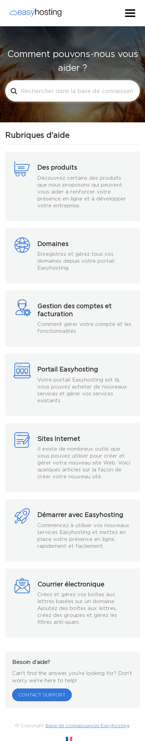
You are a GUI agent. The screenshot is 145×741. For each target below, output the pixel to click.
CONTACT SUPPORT (42, 694)
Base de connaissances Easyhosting (87, 725)
